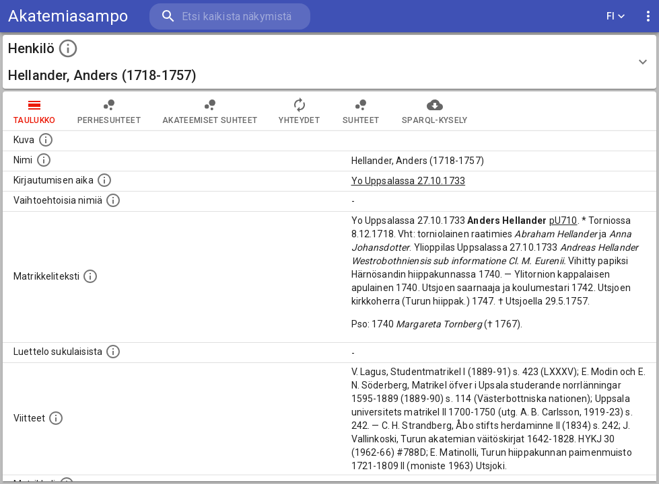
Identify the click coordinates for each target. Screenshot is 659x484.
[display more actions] (648, 16)
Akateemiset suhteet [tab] (210, 110)
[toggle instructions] (68, 48)
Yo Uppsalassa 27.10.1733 (408, 180)
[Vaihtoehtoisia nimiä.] (113, 200)
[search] (228, 16)
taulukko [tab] (35, 110)
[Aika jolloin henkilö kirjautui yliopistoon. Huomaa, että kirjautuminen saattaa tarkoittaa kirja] (104, 180)
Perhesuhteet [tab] (109, 110)
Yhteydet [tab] (299, 110)
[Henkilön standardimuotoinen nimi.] (44, 160)
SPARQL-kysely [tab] (434, 110)
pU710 (563, 220)
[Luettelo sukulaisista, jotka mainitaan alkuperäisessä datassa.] (113, 351)
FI (616, 16)
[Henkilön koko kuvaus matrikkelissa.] (90, 276)
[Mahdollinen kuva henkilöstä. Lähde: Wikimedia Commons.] (46, 140)
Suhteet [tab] (361, 110)
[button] (329, 62)
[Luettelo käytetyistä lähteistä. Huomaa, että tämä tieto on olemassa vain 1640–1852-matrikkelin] (56, 418)
